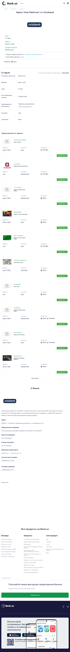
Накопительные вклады (8, 551)
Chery (48, 544)
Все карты (35, 378)
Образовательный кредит (31, 542)
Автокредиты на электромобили (34, 567)
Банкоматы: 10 (16, 453)
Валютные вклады (6, 542)
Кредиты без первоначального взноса (33, 547)
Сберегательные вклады (8, 549)
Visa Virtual (17, 142)
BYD (47, 553)
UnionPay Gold (18, 262)
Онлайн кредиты (29, 557)
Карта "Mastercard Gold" (19, 190)
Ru (22, 3)
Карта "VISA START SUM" (19, 238)
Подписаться (35, 595)
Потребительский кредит (31, 539)
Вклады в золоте (6, 544)
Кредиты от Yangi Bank (31, 570)
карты (22, 57)
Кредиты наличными (30, 562)
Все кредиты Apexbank (31, 572)
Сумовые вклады (6, 539)
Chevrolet (49, 547)
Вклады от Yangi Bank (8, 556)
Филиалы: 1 (5, 453)
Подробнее (62, 155)
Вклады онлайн (6, 547)
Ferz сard (16, 286)
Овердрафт (27, 544)
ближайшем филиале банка (33, 54)
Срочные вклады (6, 554)
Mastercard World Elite (21, 166)
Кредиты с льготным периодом (33, 560)
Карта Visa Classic (19, 334)
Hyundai (48, 542)
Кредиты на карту (29, 565)
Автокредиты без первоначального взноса (31, 551)
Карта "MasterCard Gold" (19, 310)
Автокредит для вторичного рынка (32, 554)
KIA (47, 539)
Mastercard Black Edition (19, 359)
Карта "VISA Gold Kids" (20, 214)
